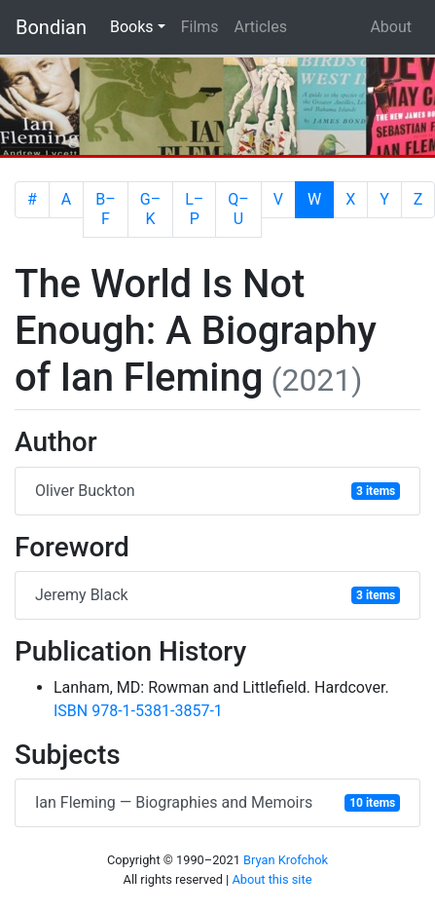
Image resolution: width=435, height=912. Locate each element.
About (391, 27)
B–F (105, 209)
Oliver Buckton (217, 490)
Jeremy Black (217, 595)
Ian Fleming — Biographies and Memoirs (217, 802)
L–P (194, 209)
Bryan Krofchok (285, 860)
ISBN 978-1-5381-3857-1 (138, 711)
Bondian (51, 27)
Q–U (238, 209)
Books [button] (141, 25)
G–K (150, 209)
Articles (261, 27)
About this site (271, 879)
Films (200, 27)
